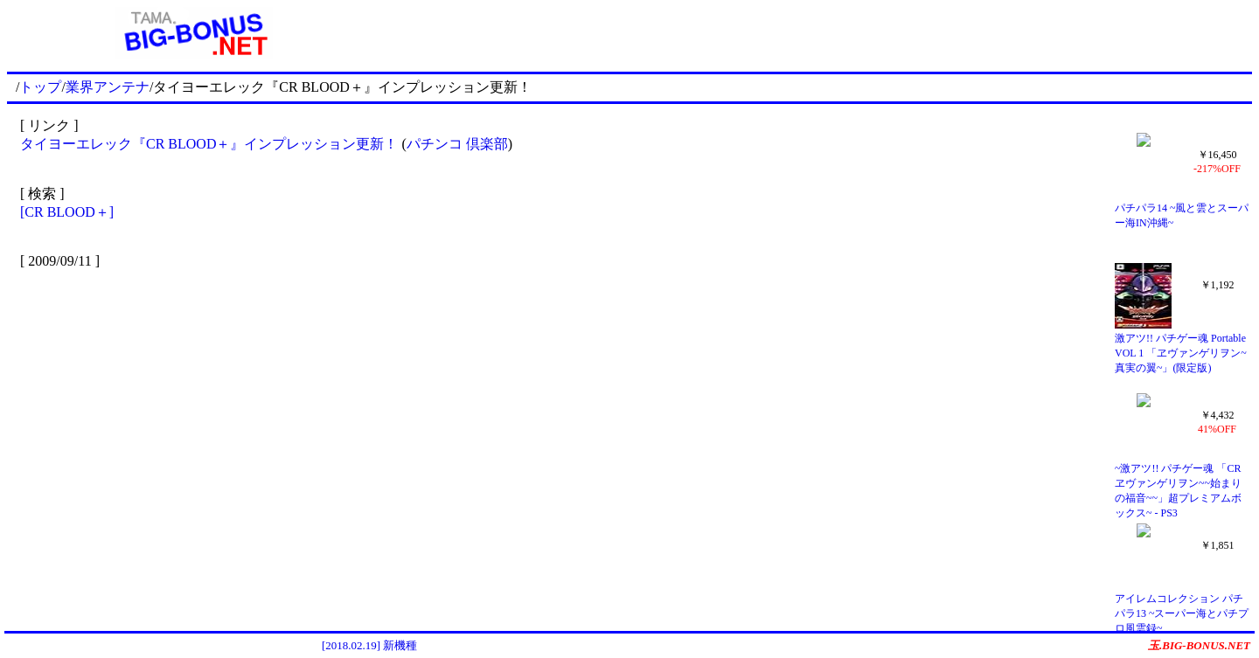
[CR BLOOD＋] (67, 211)
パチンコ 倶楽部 (457, 143)
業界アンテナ (108, 87)
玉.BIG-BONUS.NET (1199, 645)
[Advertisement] (816, 33)
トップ (40, 87)
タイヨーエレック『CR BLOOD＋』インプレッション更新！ (209, 143)
